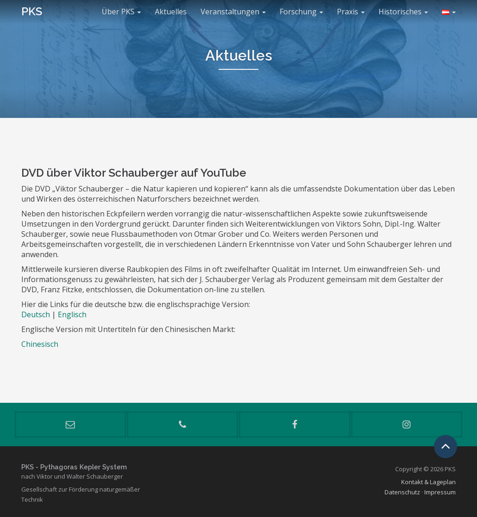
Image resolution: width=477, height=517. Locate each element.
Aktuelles (171, 11)
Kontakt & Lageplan (428, 482)
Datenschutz (402, 492)
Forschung (301, 11)
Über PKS (121, 11)
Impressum (440, 492)
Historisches (403, 11)
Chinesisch (39, 344)
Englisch (72, 314)
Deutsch (35, 314)
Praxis (351, 11)
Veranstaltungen (233, 11)
